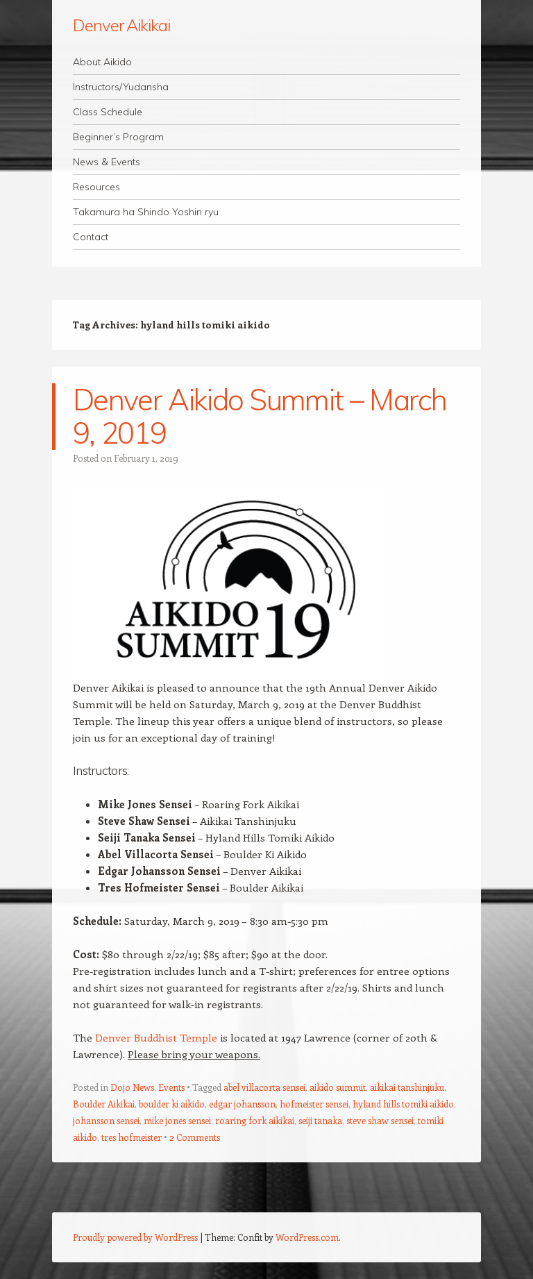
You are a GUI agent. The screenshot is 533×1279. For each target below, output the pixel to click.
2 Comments (194, 1137)
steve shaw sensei (380, 1120)
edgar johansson (242, 1104)
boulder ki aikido (172, 1104)
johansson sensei (106, 1120)
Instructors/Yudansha (121, 87)
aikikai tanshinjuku (407, 1087)
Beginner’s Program (118, 137)
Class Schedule (107, 112)
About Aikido (102, 62)
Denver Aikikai (121, 25)
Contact (90, 237)
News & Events (106, 162)
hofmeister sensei (314, 1104)
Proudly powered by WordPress (135, 1237)
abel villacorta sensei (264, 1087)
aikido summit (338, 1087)
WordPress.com (307, 1237)
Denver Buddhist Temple (156, 1037)
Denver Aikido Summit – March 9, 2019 (259, 416)
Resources (96, 187)
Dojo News (132, 1087)
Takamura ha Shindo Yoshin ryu (146, 212)
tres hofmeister (131, 1137)
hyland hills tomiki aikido (403, 1104)
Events (171, 1087)
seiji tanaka (320, 1120)
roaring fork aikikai (254, 1120)
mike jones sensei (177, 1120)
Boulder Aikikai (104, 1104)
